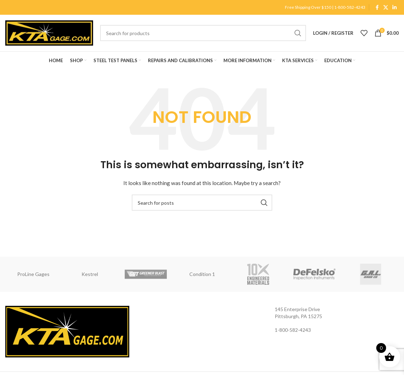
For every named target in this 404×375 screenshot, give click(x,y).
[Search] (203, 33)
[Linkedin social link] (394, 7)
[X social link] (385, 7)
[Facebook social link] (377, 7)
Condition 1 (202, 274)
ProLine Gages (33, 274)
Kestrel (90, 274)
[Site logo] (49, 32)
